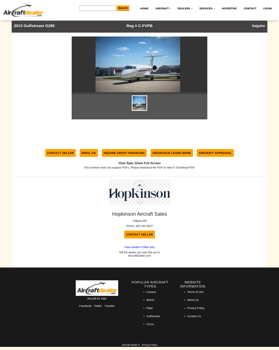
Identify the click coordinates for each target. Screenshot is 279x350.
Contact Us (194, 316)
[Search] (97, 8)
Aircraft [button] (162, 8)
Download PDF (185, 167)
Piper (149, 308)
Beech (150, 299)
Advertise (229, 8)
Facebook (85, 305)
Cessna (151, 292)
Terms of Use (195, 292)
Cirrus (150, 324)
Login (267, 8)
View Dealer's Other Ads (139, 247)
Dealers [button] (184, 8)
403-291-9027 (144, 226)
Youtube (109, 305)
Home (144, 8)
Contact (250, 8)
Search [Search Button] (122, 8)
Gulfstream (153, 316)
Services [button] (206, 8)
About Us (193, 299)
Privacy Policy (196, 308)
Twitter (98, 305)
